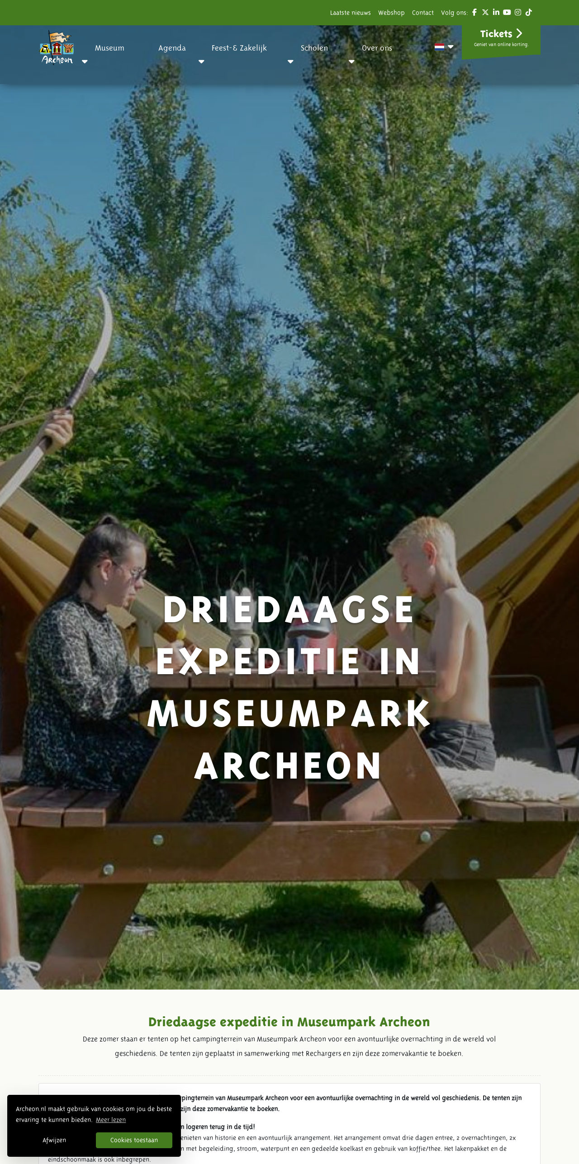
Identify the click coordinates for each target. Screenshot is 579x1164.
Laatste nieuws (350, 12)
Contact (423, 12)
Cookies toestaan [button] (134, 1140)
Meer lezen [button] (111, 1119)
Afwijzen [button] (54, 1140)
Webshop (391, 12)
